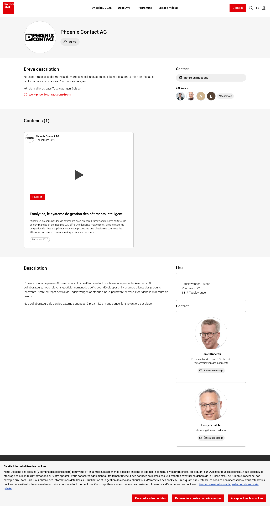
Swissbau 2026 (102, 8)
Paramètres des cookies (150, 498)
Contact (238, 8)
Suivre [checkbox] (70, 41)
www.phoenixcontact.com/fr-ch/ (47, 94)
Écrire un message (193, 77)
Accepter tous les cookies (247, 498)
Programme (144, 8)
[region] (135, 483)
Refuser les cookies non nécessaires (198, 498)
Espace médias (168, 8)
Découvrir (124, 8)
